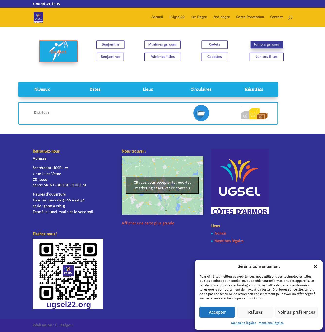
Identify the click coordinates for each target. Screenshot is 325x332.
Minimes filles (162, 56)
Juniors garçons (257, 45)
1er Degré (199, 17)
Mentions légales (243, 323)
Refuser (255, 312)
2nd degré (221, 17)
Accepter (217, 312)
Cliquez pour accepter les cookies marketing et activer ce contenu (162, 185)
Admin (220, 233)
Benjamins (115, 45)
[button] (315, 266)
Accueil (157, 17)
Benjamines (115, 56)
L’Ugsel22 (177, 17)
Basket (67, 51)
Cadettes (209, 56)
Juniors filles (257, 56)
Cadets (210, 45)
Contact (276, 17)
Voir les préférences (296, 312)
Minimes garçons (162, 45)
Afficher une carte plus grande (148, 223)
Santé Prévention (250, 17)
